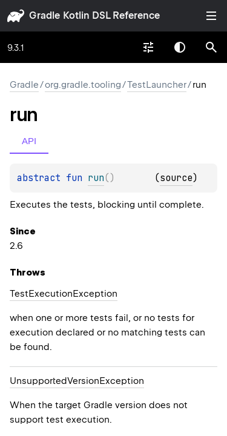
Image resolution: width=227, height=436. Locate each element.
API (29, 141)
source (176, 178)
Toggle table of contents (211, 15)
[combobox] (148, 47)
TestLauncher (156, 84)
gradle (44, 15)
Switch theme (180, 47)
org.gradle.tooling (83, 84)
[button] (211, 47)
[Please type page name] (211, 47)
